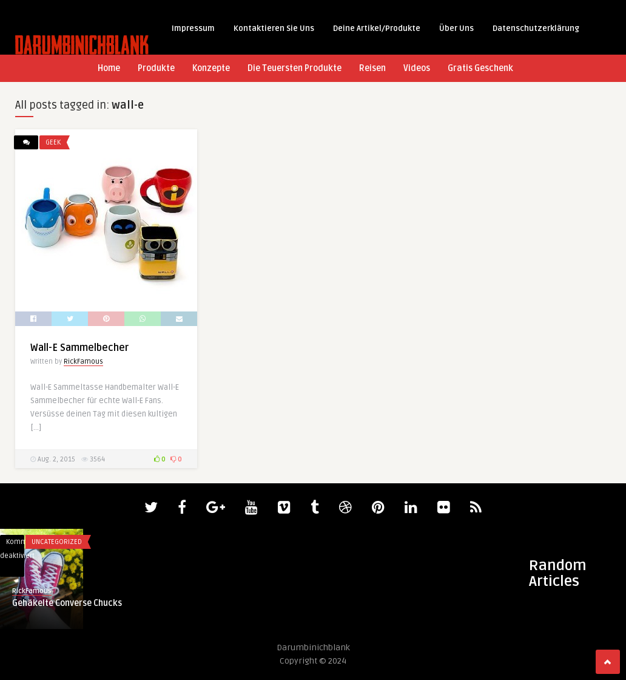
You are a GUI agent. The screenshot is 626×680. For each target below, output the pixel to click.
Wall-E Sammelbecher (79, 348)
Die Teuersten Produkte (294, 68)
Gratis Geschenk (480, 68)
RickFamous (83, 361)
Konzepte (211, 68)
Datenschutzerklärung (536, 28)
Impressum (193, 28)
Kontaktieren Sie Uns (274, 28)
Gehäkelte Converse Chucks (67, 603)
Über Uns (456, 28)
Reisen (372, 68)
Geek (53, 142)
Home (109, 68)
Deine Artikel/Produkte (376, 28)
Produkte (156, 68)
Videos (416, 68)
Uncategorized (57, 542)
